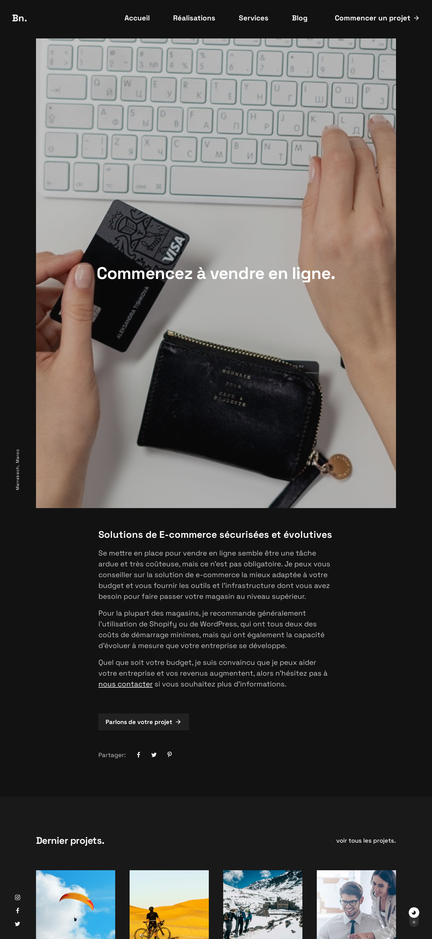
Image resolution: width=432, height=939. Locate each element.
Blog (300, 18)
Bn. (19, 18)
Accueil (137, 18)
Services (253, 18)
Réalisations (194, 18)
